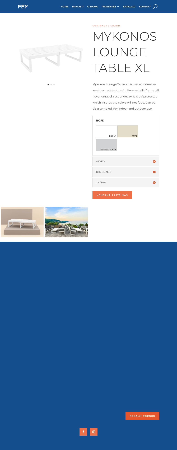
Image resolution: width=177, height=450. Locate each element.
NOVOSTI (77, 6)
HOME (64, 6)
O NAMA (92, 6)
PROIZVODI (108, 6)
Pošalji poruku (142, 416)
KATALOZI (129, 6)
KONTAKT (145, 6)
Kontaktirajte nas (112, 195)
